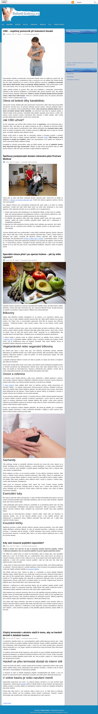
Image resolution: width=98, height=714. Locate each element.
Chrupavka (33, 24)
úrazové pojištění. (33, 569)
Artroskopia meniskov (73, 79)
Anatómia (9, 24)
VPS (53, 712)
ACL (3, 24)
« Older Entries (7, 703)
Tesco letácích (9, 385)
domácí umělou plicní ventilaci (33, 238)
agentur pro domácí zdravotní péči (21, 200)
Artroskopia (70, 76)
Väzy (49, 24)
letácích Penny (9, 339)
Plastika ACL (70, 73)
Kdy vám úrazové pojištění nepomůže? (23, 543)
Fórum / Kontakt (59, 24)
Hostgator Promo (47, 712)
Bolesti (25, 24)
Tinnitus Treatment (72, 63)
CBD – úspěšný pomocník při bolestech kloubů (28, 31)
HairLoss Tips (82, 63)
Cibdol (46, 137)
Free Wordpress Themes (61, 712)
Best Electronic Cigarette (36, 712)
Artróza (18, 24)
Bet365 (23, 684)
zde (25, 97)
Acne (87, 63)
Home (4, 2)
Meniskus (43, 24)
